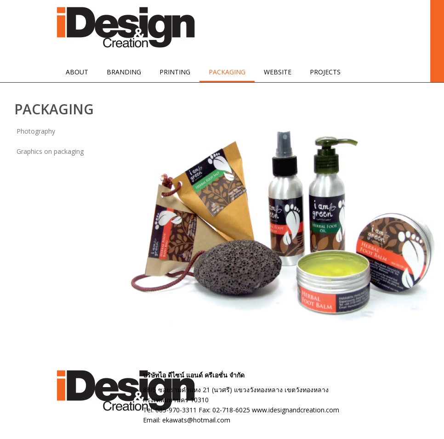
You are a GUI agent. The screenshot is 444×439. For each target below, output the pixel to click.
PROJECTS (325, 72)
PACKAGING (227, 72)
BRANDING (124, 72)
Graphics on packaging (50, 151)
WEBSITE (277, 72)
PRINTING (174, 72)
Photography (36, 131)
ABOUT (77, 72)
